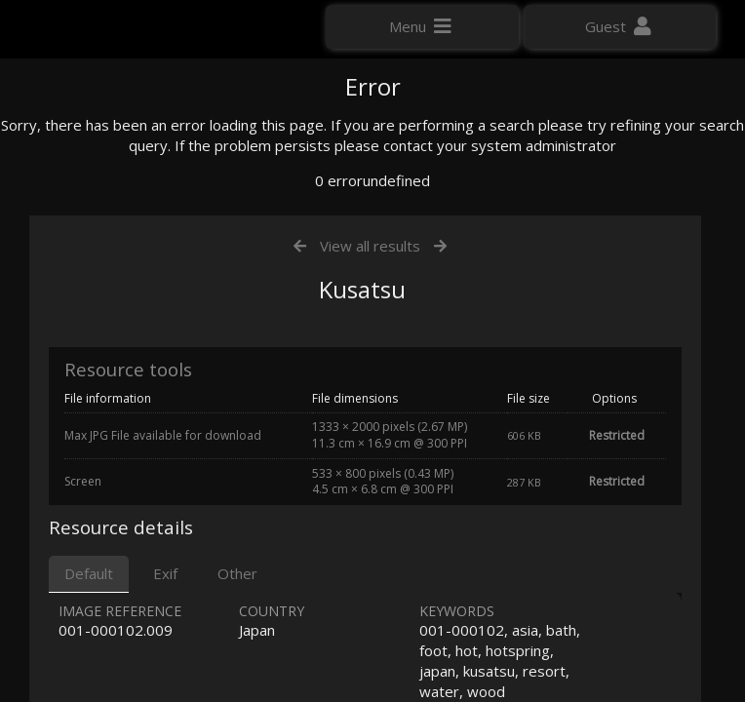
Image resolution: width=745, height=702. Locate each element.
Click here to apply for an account (126, 350)
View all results (370, 446)
